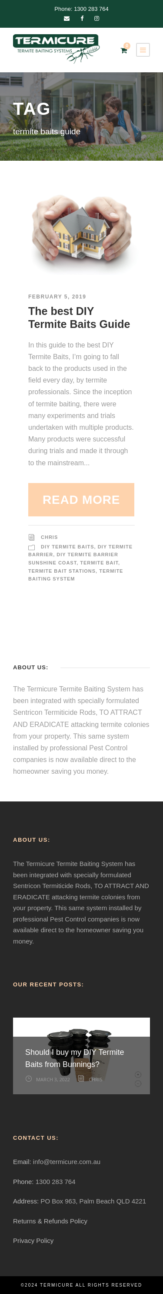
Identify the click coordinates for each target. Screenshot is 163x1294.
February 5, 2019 (57, 297)
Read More (81, 499)
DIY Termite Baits (67, 546)
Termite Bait (99, 562)
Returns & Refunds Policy (50, 1221)
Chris (49, 537)
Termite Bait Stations (62, 571)
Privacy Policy (33, 1240)
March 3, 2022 (53, 1079)
